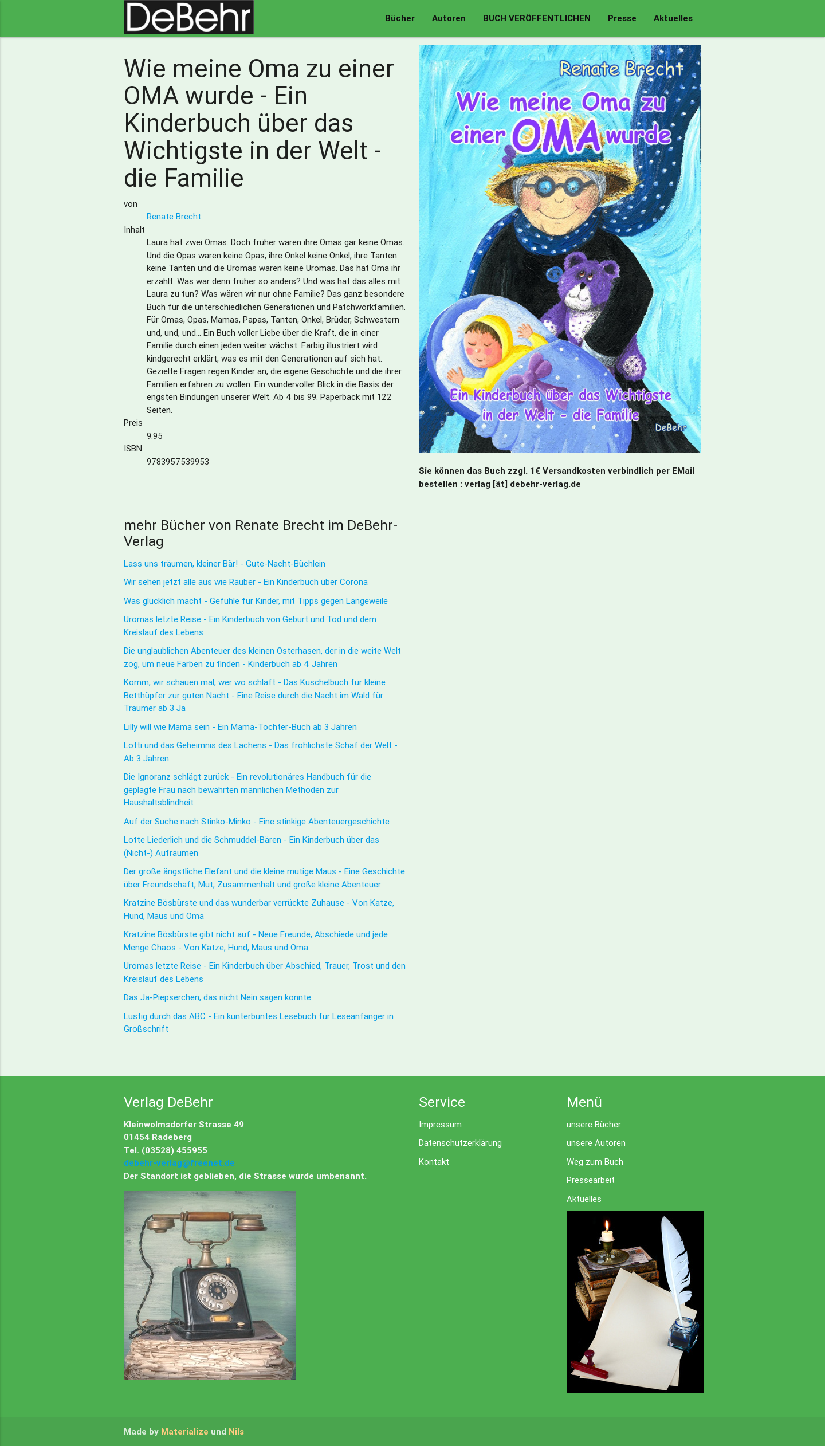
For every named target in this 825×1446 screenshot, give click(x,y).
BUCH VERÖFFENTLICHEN (537, 18)
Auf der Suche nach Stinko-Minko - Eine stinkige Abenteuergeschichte (257, 821)
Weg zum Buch (595, 1161)
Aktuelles (673, 18)
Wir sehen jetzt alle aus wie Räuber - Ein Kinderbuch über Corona (246, 581)
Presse (622, 18)
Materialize (185, 1431)
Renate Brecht (174, 216)
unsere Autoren (596, 1142)
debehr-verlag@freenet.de (179, 1162)
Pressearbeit (591, 1179)
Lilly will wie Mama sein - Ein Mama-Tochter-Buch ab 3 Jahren (240, 726)
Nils (236, 1431)
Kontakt (434, 1161)
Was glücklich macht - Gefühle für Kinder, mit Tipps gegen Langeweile (256, 600)
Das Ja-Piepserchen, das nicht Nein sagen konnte (217, 997)
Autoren (449, 18)
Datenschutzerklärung (460, 1142)
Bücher (400, 18)
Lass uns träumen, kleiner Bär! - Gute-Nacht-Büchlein (224, 563)
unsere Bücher (594, 1124)
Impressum (440, 1124)
